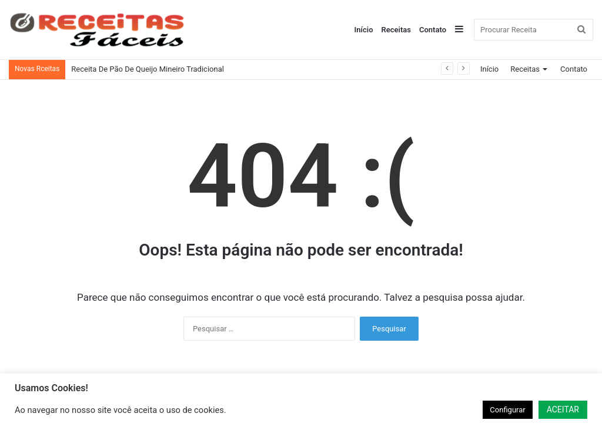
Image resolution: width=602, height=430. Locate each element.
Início (363, 29)
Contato (432, 29)
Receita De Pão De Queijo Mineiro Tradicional (147, 69)
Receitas (396, 29)
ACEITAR (563, 409)
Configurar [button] (507, 409)
